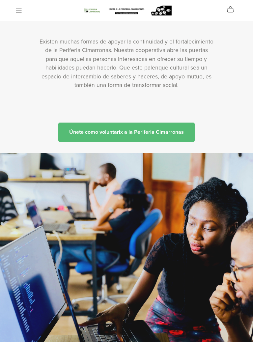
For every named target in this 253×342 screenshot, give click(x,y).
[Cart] (233, 9)
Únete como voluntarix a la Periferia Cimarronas (126, 132)
